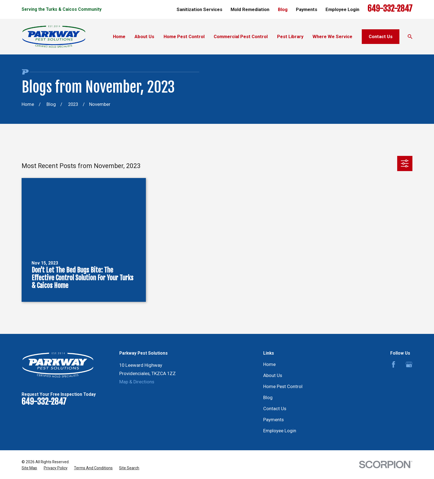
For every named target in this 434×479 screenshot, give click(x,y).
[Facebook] (393, 364)
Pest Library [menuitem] (290, 36)
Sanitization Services (199, 9)
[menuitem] (29, 468)
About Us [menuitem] (144, 36)
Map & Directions (136, 381)
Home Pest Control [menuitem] (184, 36)
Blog (283, 9)
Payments (306, 9)
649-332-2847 (390, 9)
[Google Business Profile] (409, 364)
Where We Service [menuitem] (332, 36)
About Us (272, 375)
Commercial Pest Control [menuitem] (241, 36)
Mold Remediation (250, 9)
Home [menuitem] (119, 36)
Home (269, 364)
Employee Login (342, 9)
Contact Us (380, 36)
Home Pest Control (283, 386)
